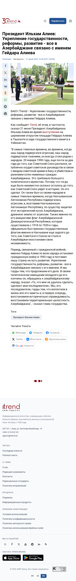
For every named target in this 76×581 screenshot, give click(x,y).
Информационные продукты (16, 502)
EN (32, 576)
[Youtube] (25, 544)
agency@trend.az (10, 436)
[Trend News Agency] (11, 407)
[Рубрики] (70, 21)
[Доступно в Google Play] (33, 558)
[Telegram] (32, 544)
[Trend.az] (11, 21)
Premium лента (9, 455)
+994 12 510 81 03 (10, 432)
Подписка (7, 497)
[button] (5, 66)
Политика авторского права (16, 523)
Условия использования (14, 514)
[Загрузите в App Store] (11, 558)
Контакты (7, 476)
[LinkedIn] (39, 544)
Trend (33, 124)
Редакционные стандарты (15, 481)
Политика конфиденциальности (18, 519)
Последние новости (12, 451)
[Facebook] (12, 544)
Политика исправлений (14, 485)
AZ (38, 576)
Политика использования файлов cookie (22, 528)
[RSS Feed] (46, 544)
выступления (50, 132)
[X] (18, 544)
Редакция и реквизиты (13, 472)
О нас (5, 467)
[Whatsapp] (5, 544)
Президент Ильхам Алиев (26, 317)
